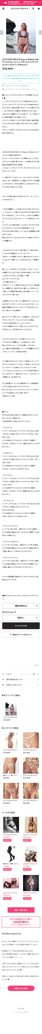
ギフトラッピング (9, 612)
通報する (37, 665)
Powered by (21, 1012)
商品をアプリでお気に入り (21, 635)
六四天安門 (21, 998)
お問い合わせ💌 (21, 988)
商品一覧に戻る (21, 910)
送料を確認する (24, 86)
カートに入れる (21, 626)
